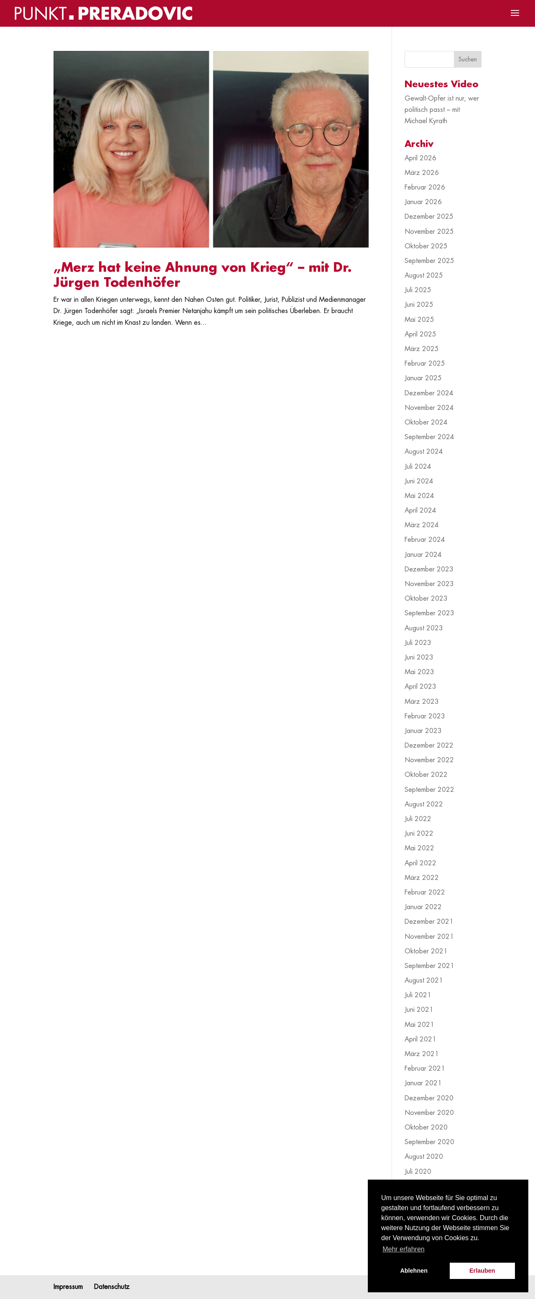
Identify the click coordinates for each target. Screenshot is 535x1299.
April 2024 (420, 510)
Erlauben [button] (482, 1270)
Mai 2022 (419, 848)
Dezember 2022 (429, 745)
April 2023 (420, 686)
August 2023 (424, 628)
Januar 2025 (423, 378)
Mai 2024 (419, 496)
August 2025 (424, 275)
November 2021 (429, 936)
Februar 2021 (425, 1068)
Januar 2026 (423, 202)
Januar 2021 (423, 1083)
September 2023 (429, 613)
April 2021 (420, 1039)
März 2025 (422, 349)
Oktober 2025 (426, 246)
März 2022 (422, 877)
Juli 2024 (418, 466)
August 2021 (424, 980)
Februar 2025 (425, 363)
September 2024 (429, 437)
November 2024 (429, 407)
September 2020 (429, 1142)
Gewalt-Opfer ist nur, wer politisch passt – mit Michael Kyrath (442, 109)
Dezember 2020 (429, 1098)
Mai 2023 (419, 672)
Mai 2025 (419, 319)
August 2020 (424, 1156)
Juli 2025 (418, 290)
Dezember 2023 (429, 569)
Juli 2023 (418, 642)
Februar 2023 (425, 716)
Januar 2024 (423, 554)
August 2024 (424, 451)
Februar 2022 (425, 892)
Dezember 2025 (429, 216)
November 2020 (429, 1112)
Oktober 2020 (426, 1127)
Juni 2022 (419, 833)
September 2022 (429, 789)
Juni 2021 (419, 1009)
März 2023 (422, 701)
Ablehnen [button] (414, 1270)
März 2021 (422, 1054)
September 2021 (429, 966)
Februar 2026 (425, 187)
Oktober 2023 (426, 598)
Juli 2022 (418, 819)
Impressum (68, 1287)
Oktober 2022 (426, 774)
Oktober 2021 (426, 951)
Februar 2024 (425, 539)
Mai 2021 (419, 1024)
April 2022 (420, 863)
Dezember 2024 (429, 393)
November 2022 (429, 760)
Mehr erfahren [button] (403, 1249)
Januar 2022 (423, 907)
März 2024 (422, 525)
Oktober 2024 (426, 422)
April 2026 (420, 158)
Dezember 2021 (429, 921)
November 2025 (429, 231)
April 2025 (420, 334)
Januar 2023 (423, 731)
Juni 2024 (419, 481)
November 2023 (429, 584)
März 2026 (422, 172)
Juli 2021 (418, 995)
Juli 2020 (418, 1171)
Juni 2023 (419, 657)
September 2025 (429, 261)
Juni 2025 (419, 304)
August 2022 (424, 804)
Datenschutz (112, 1287)
